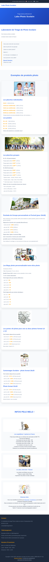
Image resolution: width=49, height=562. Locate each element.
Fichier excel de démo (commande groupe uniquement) (13, 535)
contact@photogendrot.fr (7, 525)
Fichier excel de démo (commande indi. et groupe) (12, 537)
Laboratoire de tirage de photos (24, 559)
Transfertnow (33, 499)
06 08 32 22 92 (4, 523)
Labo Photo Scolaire (8, 5)
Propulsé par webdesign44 (29, 558)
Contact (36, 1)
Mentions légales (18, 558)
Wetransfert (26, 499)
